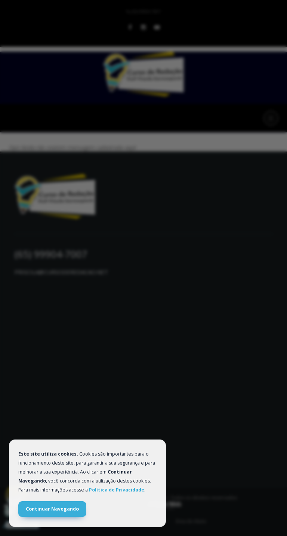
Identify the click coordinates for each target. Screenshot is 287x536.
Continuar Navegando (52, 509)
